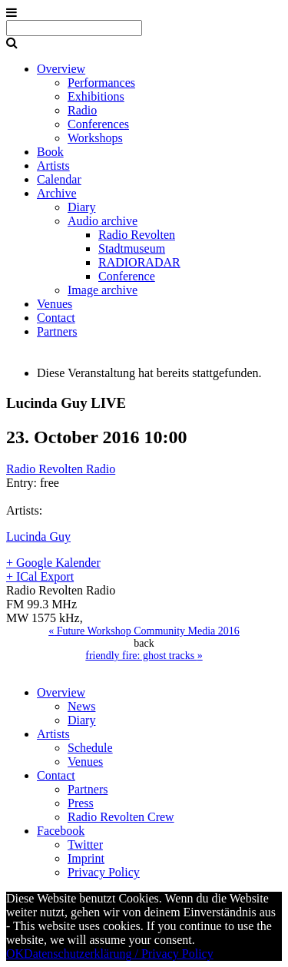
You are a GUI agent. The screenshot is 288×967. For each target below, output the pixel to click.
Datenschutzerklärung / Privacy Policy (119, 953)
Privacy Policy (104, 872)
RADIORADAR (139, 262)
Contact (56, 317)
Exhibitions (96, 96)
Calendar (59, 179)
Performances (101, 82)
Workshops (95, 137)
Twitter (85, 844)
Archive (57, 193)
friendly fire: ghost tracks (143, 655)
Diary (81, 207)
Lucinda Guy (38, 536)
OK (15, 953)
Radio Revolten (136, 234)
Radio (82, 110)
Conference (126, 276)
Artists (53, 165)
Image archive (102, 289)
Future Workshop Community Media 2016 (144, 631)
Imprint (86, 858)
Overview (61, 68)
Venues (54, 303)
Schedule (90, 747)
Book (50, 151)
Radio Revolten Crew (121, 816)
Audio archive (102, 220)
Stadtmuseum (131, 248)
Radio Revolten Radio (60, 468)
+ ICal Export (40, 576)
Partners (57, 331)
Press (81, 803)
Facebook (60, 830)
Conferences (98, 124)
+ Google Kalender (53, 562)
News (81, 706)
